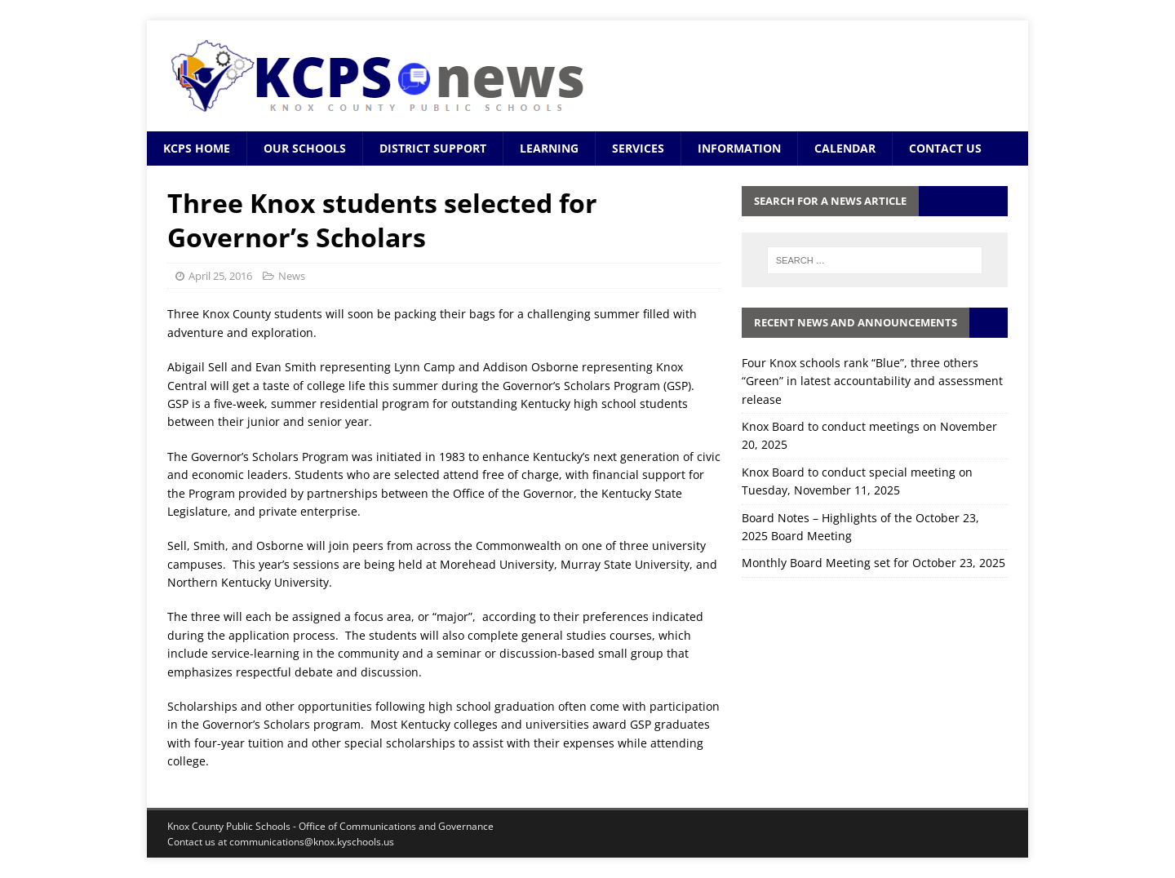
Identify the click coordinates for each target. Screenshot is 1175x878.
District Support (432, 148)
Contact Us (945, 148)
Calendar (845, 148)
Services (638, 148)
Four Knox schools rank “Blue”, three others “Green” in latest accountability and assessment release (872, 381)
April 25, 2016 (220, 275)
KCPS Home (196, 148)
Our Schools (305, 148)
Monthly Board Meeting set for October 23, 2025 (873, 562)
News (291, 275)
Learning (549, 148)
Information (739, 148)
